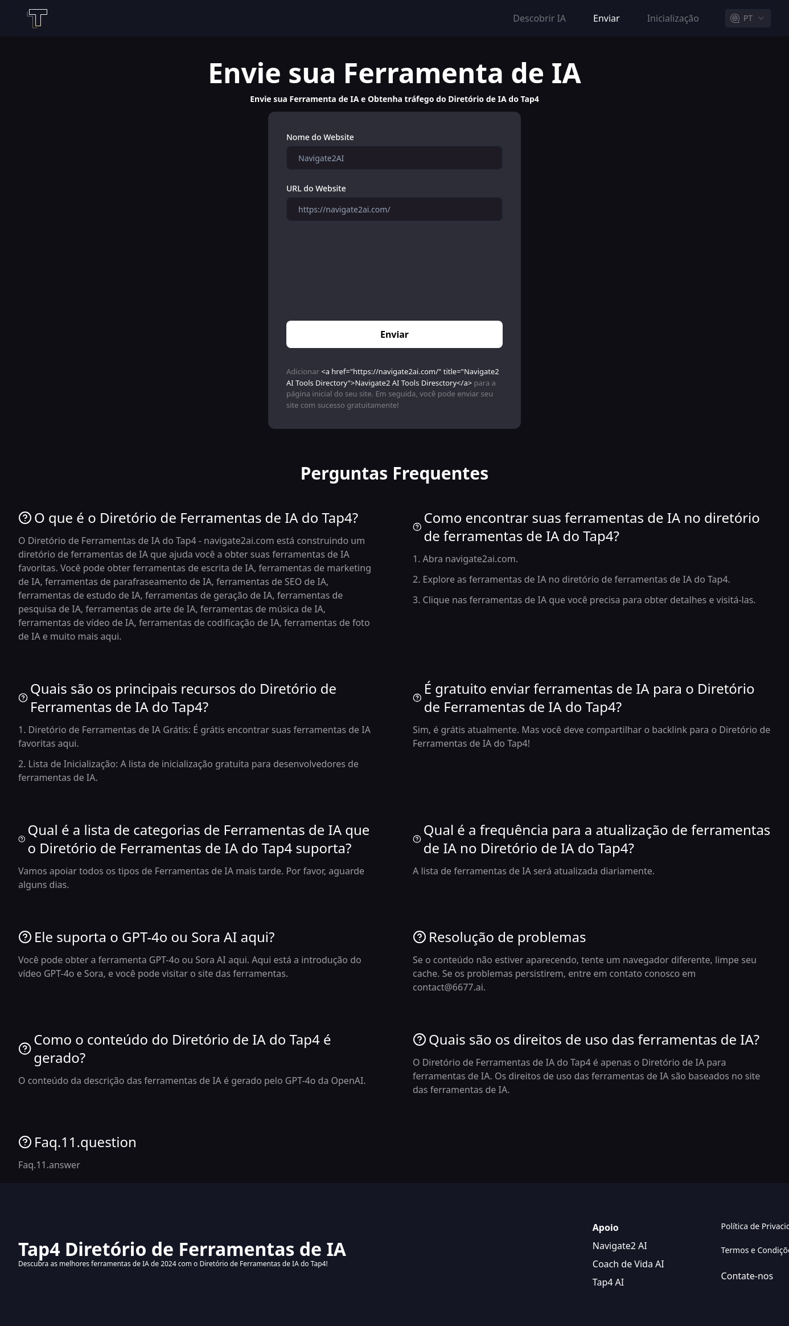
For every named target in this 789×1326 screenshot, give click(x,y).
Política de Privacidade (746, 1226)
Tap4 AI (608, 1282)
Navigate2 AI (620, 1245)
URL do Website (316, 188)
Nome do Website (320, 137)
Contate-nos (746, 1276)
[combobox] (748, 18)
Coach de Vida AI (628, 1264)
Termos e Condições (746, 1250)
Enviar (394, 334)
